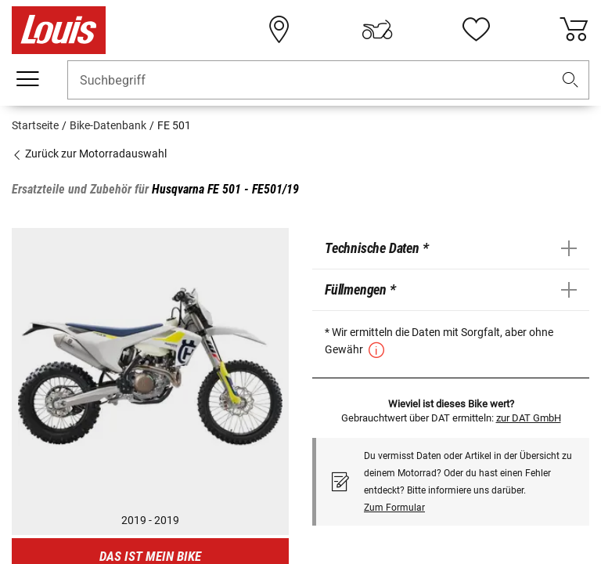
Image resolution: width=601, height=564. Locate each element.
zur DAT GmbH (528, 418)
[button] (570, 80)
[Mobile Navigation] (27, 79)
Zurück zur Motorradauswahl (89, 153)
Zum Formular (394, 507)
